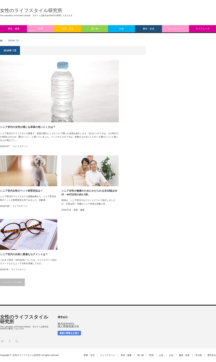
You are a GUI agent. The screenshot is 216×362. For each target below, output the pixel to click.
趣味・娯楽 (148, 28)
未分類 (198, 355)
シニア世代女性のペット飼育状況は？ (21, 190)
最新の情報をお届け (69, 333)
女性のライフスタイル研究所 (31, 10)
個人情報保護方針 (68, 326)
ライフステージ (175, 28)
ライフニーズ (202, 28)
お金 (121, 28)
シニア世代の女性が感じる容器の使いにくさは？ (27, 127)
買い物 (94, 28)
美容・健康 (13, 28)
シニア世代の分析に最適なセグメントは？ (24, 254)
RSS (16, 341)
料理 (40, 28)
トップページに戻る (12, 282)
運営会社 (211, 355)
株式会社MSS (66, 323)
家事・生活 (67, 28)
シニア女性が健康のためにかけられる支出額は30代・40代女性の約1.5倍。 (89, 192)
